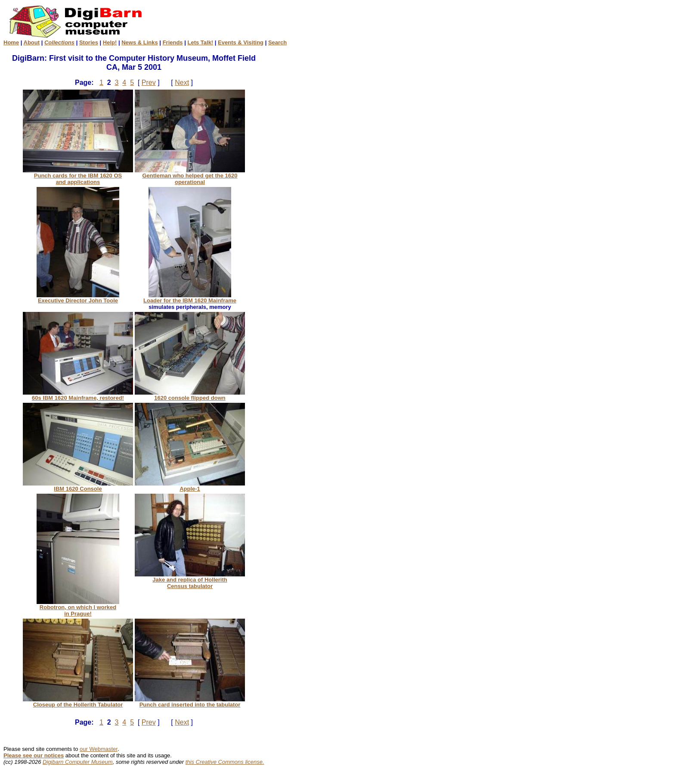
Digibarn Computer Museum (78, 762)
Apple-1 (190, 486)
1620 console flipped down (190, 395)
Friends (173, 42)
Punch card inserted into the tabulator (190, 702)
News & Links (139, 42)
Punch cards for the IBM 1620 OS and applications (78, 176)
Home (11, 42)
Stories (88, 42)
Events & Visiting (240, 42)
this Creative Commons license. (225, 762)
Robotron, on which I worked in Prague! (78, 608)
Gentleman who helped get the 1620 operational (190, 176)
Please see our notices (33, 755)
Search (277, 42)
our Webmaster (99, 749)
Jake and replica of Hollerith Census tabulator (190, 580)
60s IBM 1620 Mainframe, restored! (78, 395)
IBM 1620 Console (78, 486)
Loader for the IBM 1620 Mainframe (189, 298)
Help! (110, 42)
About (32, 42)
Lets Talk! (200, 42)
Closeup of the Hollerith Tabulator (78, 702)
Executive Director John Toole (78, 298)
